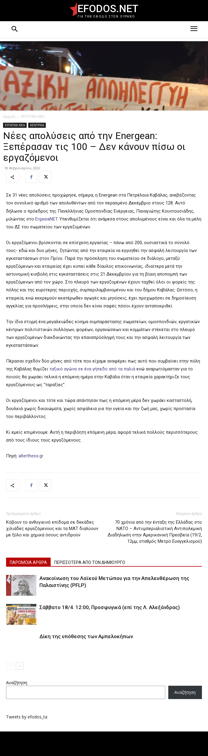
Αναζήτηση (16, 682)
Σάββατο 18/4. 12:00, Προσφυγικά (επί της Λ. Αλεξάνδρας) (109, 607)
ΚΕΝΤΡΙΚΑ (37, 125)
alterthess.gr (30, 456)
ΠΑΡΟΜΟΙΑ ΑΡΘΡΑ (28, 562)
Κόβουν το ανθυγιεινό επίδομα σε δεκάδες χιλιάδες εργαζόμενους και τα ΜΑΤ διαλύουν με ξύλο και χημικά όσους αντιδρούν (52, 528)
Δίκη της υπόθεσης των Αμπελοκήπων (86, 636)
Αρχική (9, 116)
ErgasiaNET (46, 219)
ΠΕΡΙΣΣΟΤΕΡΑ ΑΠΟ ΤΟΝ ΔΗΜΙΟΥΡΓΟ (89, 562)
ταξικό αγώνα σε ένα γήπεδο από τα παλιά (91, 369)
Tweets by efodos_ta (26, 717)
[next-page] (19, 666)
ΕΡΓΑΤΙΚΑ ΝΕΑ (33, 116)
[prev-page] (10, 666)
